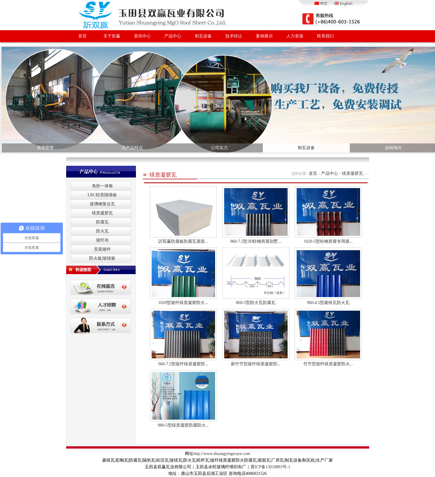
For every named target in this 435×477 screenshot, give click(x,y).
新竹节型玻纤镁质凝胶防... (256, 364)
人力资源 (294, 36)
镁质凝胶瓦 (160, 175)
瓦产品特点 (132, 148)
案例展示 (264, 36)
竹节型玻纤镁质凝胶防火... (328, 364)
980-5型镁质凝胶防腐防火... (183, 425)
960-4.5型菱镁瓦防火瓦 (328, 302)
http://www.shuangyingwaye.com (221, 453)
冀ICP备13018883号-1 (270, 467)
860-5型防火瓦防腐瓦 (256, 302)
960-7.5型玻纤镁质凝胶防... (183, 364)
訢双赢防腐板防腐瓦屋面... (183, 241)
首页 (82, 36)
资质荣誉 (45, 148)
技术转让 (233, 36)
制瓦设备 (203, 36)
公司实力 (219, 148)
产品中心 (172, 36)
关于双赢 (111, 36)
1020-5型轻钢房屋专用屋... (328, 241)
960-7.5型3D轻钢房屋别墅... (255, 241)
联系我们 (325, 36)
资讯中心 (142, 36)
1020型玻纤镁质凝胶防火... (183, 302)
